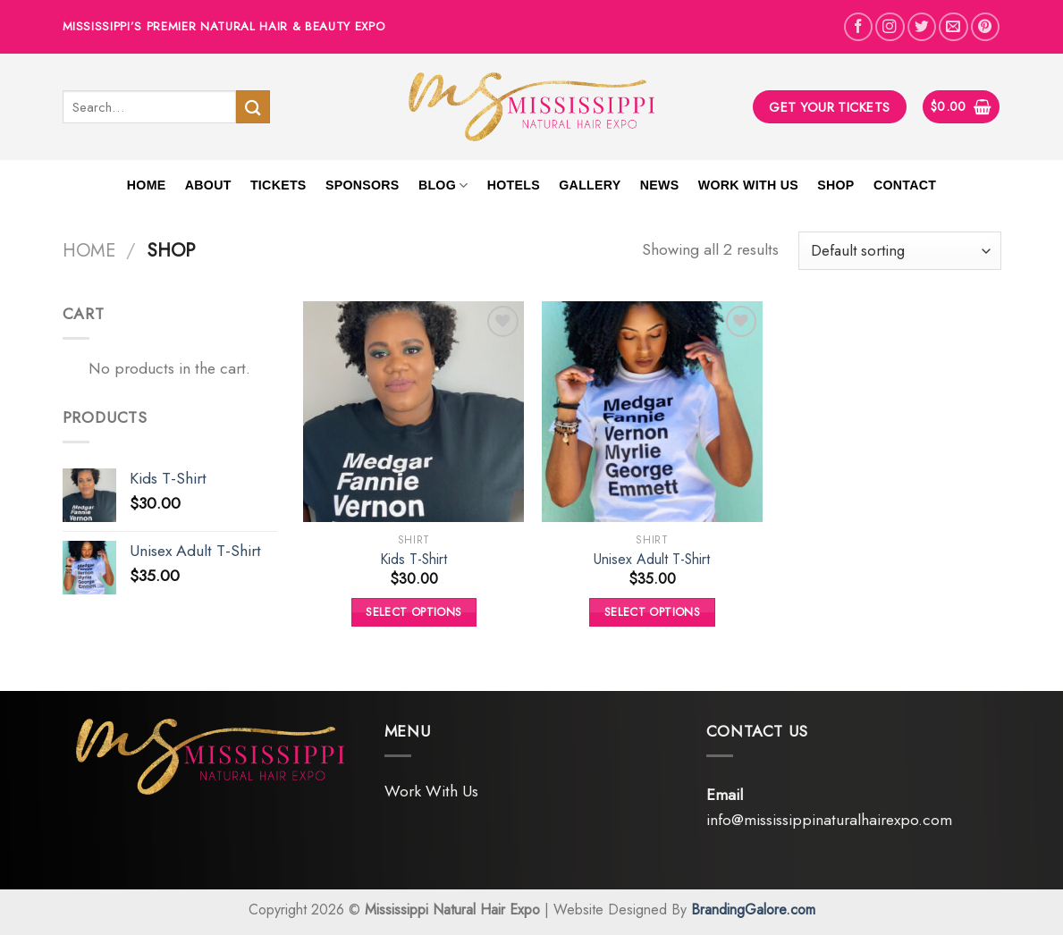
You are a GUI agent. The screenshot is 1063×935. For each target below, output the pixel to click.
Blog (443, 185)
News (659, 185)
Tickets (278, 185)
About (208, 185)
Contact (904, 185)
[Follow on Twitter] (921, 27)
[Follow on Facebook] (858, 27)
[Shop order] (899, 251)
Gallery (589, 185)
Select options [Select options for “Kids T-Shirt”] (413, 611)
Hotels (513, 185)
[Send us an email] (953, 27)
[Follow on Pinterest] (985, 27)
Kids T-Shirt (413, 560)
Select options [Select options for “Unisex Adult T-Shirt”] (652, 611)
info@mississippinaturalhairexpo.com (829, 819)
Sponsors (362, 185)
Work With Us (748, 185)
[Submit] (253, 106)
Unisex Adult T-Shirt (652, 560)
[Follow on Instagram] (889, 27)
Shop (835, 185)
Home (146, 185)
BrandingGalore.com (753, 909)
